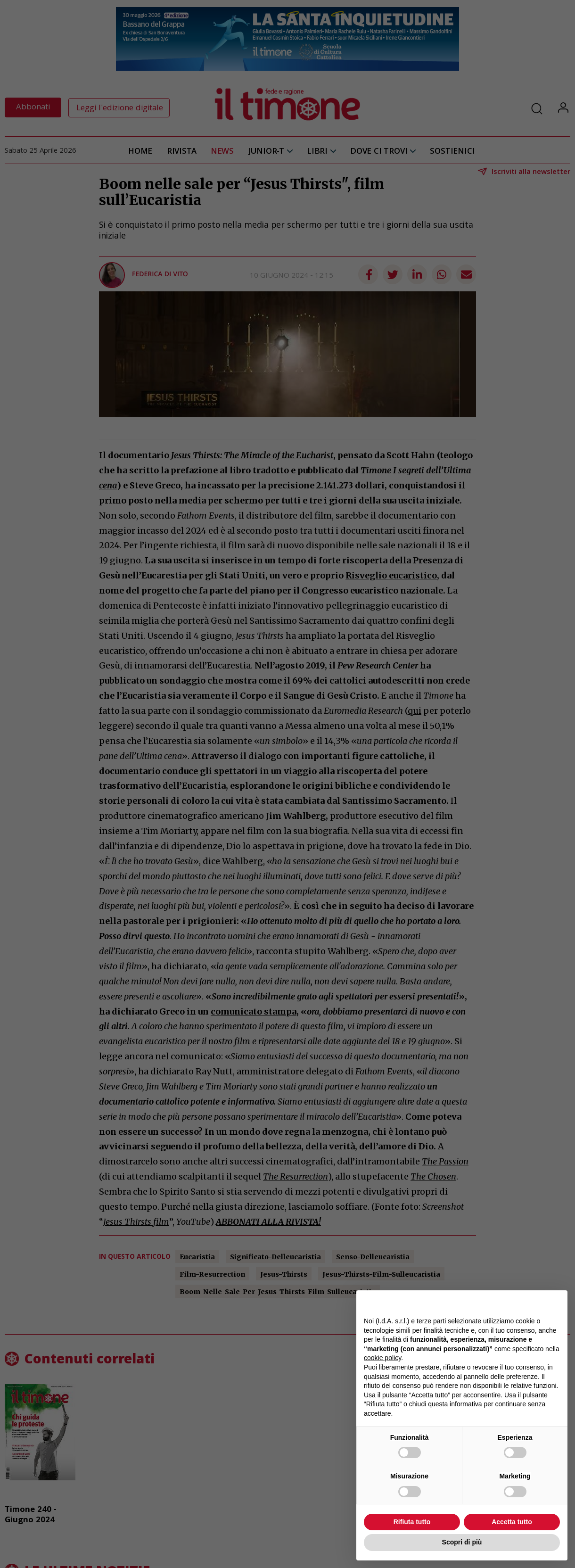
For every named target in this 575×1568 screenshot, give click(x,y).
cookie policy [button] (382, 1358)
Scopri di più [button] (462, 1542)
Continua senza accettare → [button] (516, 1302)
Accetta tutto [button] (512, 1522)
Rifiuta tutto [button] (412, 1522)
